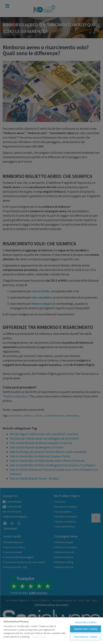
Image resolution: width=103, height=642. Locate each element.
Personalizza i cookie (85, 636)
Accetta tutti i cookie (85, 628)
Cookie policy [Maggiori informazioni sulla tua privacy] (38, 636)
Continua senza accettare (85, 622)
